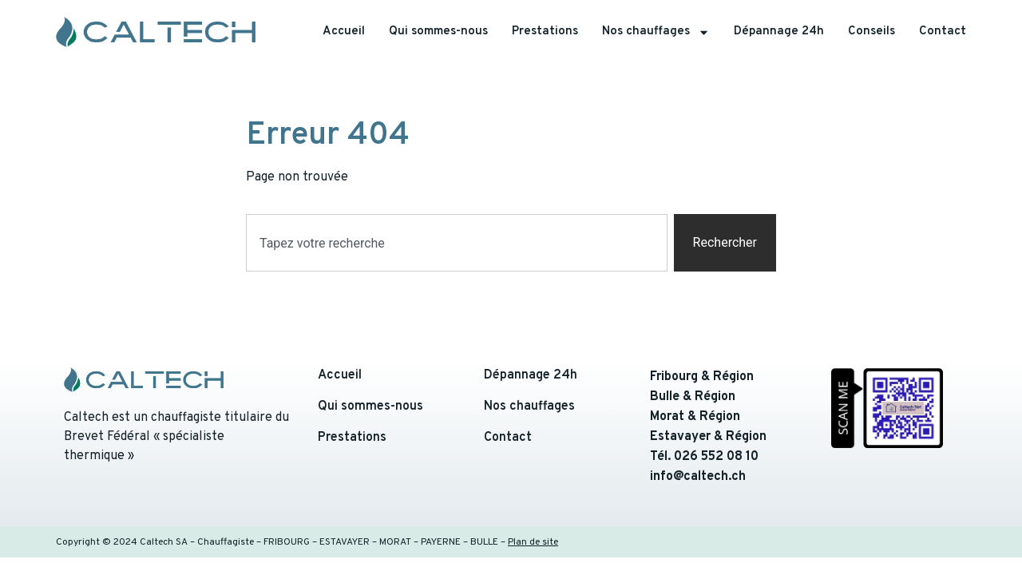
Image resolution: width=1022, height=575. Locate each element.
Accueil (344, 31)
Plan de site (533, 542)
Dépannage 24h (779, 31)
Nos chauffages (656, 32)
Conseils (871, 31)
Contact (942, 31)
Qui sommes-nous (438, 31)
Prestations (545, 31)
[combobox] (456, 243)
